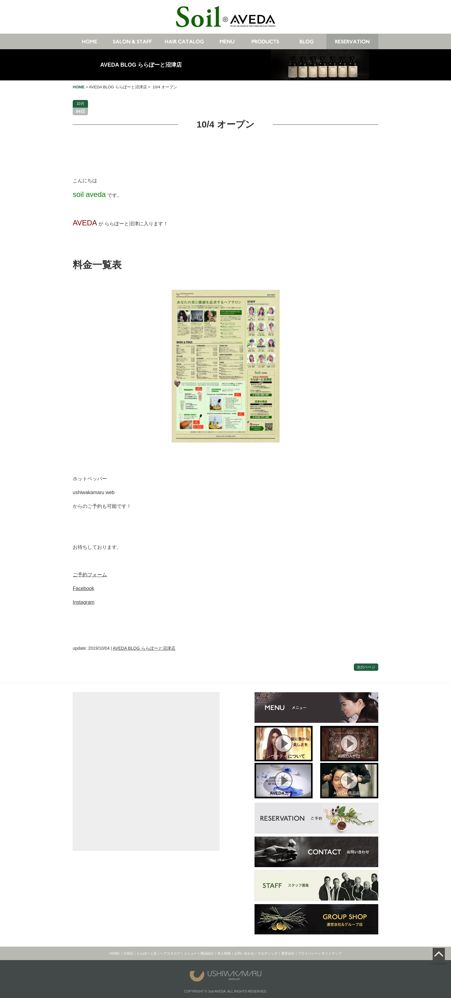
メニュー (190, 953)
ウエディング (268, 953)
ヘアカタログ (170, 953)
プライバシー (308, 953)
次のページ (366, 667)
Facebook (83, 588)
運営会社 (288, 953)
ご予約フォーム (90, 574)
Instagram (83, 602)
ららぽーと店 (147, 953)
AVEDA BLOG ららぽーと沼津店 (141, 65)
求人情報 (224, 953)
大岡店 (128, 953)
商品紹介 (207, 953)
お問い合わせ (244, 953)
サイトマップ (331, 953)
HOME (115, 953)
